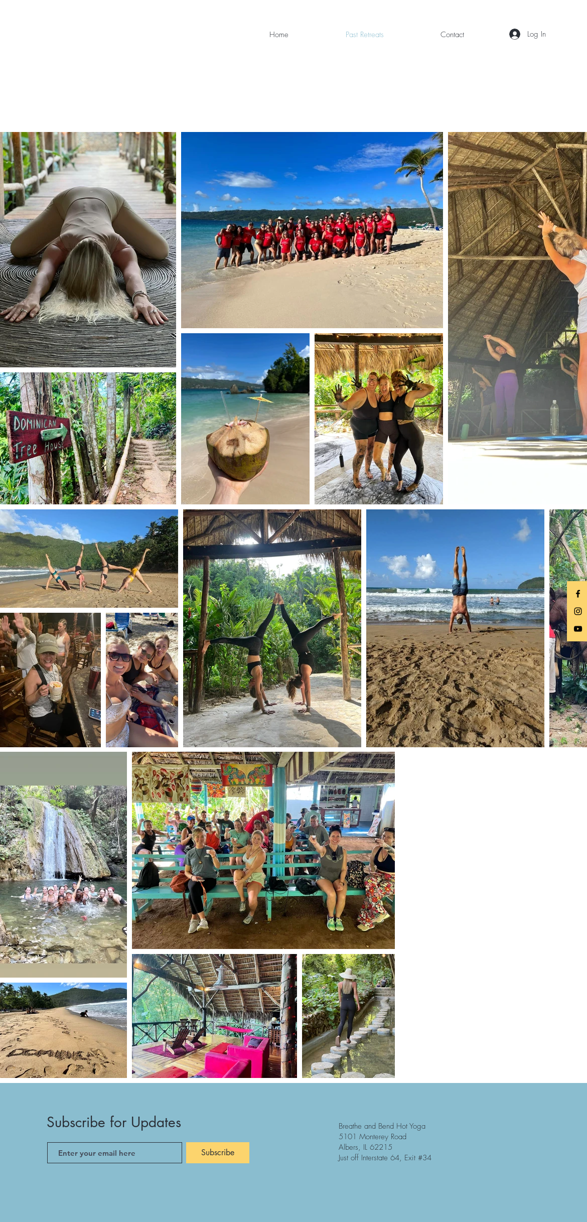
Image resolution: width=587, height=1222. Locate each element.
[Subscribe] (217, 1152)
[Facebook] (578, 594)
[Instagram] (578, 611)
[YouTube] (578, 629)
